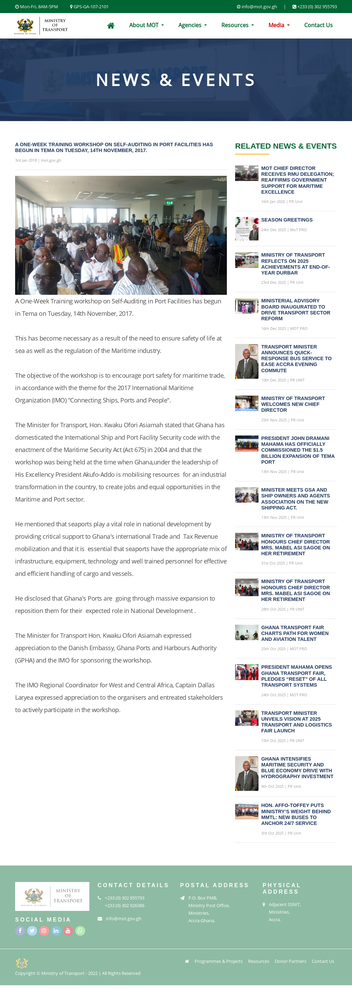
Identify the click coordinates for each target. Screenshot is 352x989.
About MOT (144, 25)
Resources (235, 25)
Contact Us (318, 25)
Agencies (190, 25)
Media (277, 25)
